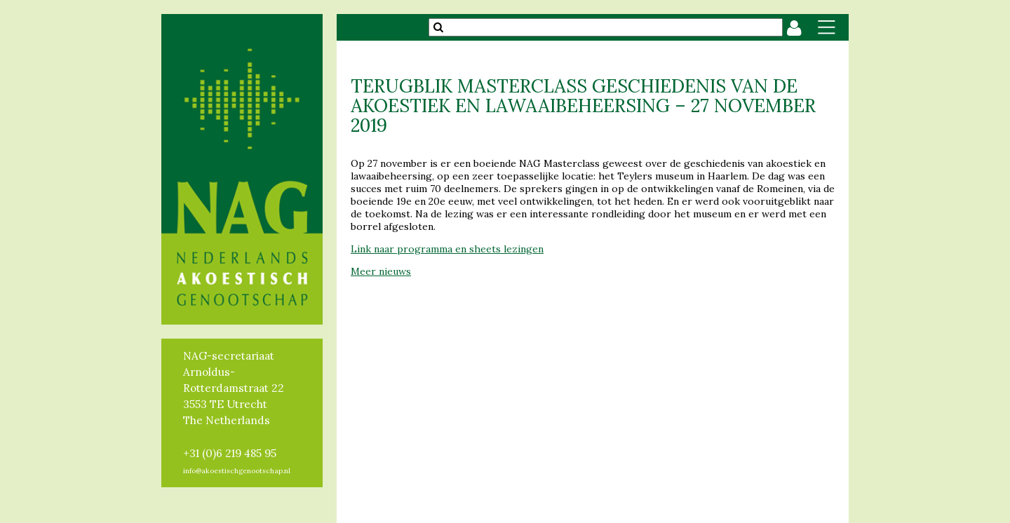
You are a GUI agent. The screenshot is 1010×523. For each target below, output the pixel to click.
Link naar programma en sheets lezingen (447, 249)
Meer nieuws (381, 271)
